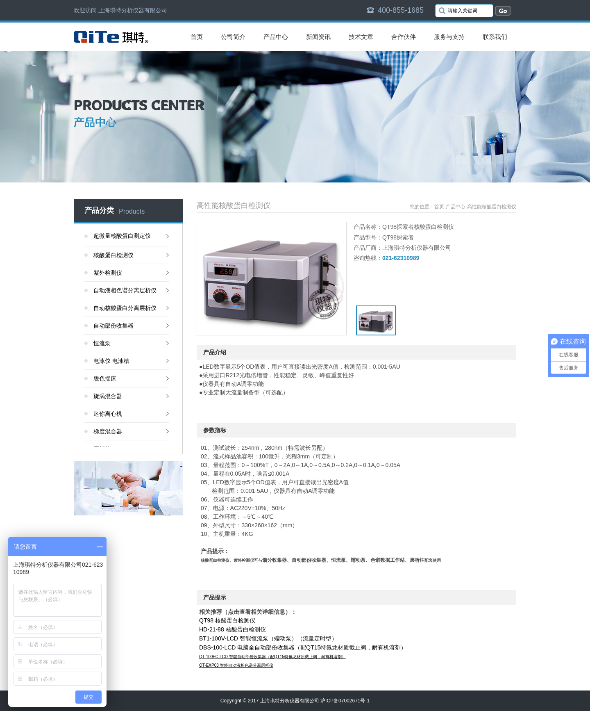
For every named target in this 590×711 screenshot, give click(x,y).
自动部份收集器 (113, 325)
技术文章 (361, 36)
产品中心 (275, 36)
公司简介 (233, 36)
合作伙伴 (403, 36)
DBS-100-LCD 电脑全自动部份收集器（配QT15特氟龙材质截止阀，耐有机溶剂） (302, 647)
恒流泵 (102, 343)
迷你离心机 (107, 413)
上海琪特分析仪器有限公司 (289, 701)
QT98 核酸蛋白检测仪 (227, 620)
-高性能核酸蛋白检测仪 (490, 207)
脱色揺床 (104, 378)
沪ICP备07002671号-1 (345, 701)
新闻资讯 (318, 36)
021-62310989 (400, 258)
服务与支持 (449, 36)
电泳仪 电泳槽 (111, 361)
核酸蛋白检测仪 (113, 255)
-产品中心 (454, 207)
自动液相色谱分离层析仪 (125, 290)
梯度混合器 (107, 431)
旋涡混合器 (107, 396)
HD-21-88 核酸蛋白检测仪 (232, 629)
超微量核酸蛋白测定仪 (122, 236)
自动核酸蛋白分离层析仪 (125, 308)
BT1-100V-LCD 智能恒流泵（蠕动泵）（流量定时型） (268, 638)
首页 (197, 36)
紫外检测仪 (107, 272)
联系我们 (495, 36)
